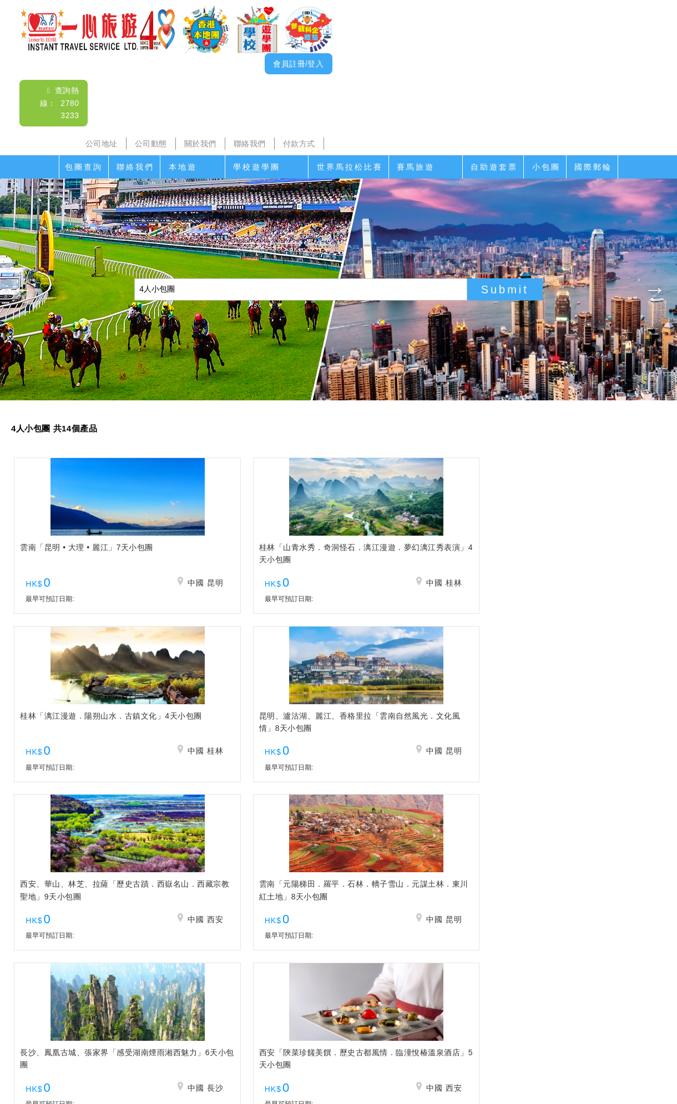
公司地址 (101, 143)
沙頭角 (161, 1025)
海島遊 (197, 1025)
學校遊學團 (256, 166)
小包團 (546, 166)
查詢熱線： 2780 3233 (59, 103)
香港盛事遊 (464, 1025)
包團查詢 (84, 166)
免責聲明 (470, 1047)
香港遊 (508, 1025)
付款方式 (299, 143)
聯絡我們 (250, 143)
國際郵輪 (593, 166)
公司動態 (151, 143)
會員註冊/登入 (298, 63)
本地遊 (183, 166)
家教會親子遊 (296, 1025)
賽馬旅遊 (416, 166)
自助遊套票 (494, 166)
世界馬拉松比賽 (350, 166)
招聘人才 (426, 1047)
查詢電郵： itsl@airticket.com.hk (338, 960)
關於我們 (200, 143)
